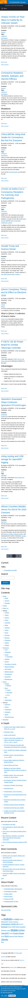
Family (4, 596)
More (2, 942)
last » (20, 556)
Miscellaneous (8, 679)
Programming (8, 674)
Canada (7, 683)
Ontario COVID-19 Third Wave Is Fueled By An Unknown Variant (12, 20)
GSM (13, 927)
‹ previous (10, 556)
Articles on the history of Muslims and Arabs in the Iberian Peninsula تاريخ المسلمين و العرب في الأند (14, 740)
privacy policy (13, 967)
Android (7, 919)
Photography (8, 709)
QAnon (3, 319)
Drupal (6, 654)
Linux (2, 471)
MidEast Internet (9, 671)
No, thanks (12, 995)
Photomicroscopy (9, 717)
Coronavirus (4, 38)
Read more (4, 62)
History (6, 620)
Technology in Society (10, 664)
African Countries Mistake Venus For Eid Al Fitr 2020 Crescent (13, 509)
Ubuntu (4, 939)
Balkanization (4, 921)
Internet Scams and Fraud (11, 765)
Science (3, 32)
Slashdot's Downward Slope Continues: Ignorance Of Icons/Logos (13, 402)
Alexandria (9, 692)
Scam (2, 936)
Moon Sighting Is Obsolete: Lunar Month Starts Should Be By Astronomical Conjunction (13, 837)
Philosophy (8, 640)
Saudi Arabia (8, 700)
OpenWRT (4, 475)
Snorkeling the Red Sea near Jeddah (14, 807)
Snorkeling (7, 712)
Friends (5, 605)
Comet (10, 921)
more (2, 845)
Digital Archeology (9, 666)
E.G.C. (8, 695)
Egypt (6, 688)
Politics (3, 306)
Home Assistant (20, 927)
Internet (7, 661)
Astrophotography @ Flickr (11, 901)
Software (7, 659)
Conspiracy (15, 921)
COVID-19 (4, 36)
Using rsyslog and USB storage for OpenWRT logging (12, 459)
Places (4, 681)
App (13, 919)
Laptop (8, 930)
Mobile (14, 930)
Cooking (7, 612)
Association (9, 656)
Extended (7, 603)
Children (7, 645)
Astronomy (4, 357)
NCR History (8, 669)
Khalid (6, 598)
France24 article (13, 172)
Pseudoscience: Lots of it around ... (13, 791)
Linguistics (7, 622)
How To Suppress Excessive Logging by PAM (15, 842)
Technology (4, 414)
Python (11, 933)
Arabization (8, 652)
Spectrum (11, 936)
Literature (7, 627)
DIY (22, 924)
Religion (7, 642)
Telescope (20, 936)
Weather (8, 685)
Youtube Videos (8, 894)
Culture (3, 304)
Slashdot (3, 416)
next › (17, 556)
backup (21, 919)
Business (7, 637)
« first (7, 556)
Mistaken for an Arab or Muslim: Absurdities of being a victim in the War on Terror (15, 770)
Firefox (9, 927)
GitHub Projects (8, 896)
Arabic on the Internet (10, 735)
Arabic (16, 919)
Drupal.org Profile (8, 899)
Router (21, 933)
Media (6, 625)
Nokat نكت (6, 608)
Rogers (16, 933)
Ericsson (4, 927)
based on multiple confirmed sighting (13, 534)
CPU (20, 924)
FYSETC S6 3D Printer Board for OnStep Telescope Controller (12, 345)
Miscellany (6, 719)
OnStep (21, 930)
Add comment (5, 64)
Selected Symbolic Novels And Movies (14, 804)
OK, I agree (4, 995)
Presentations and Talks (10, 570)
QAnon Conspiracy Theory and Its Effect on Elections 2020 (14, 292)
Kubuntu (3, 930)
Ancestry (7, 600)
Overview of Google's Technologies (13, 785)
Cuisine (8, 690)
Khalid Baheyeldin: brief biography (13, 889)
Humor (6, 632)
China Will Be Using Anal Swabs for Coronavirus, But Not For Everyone (13, 137)
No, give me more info (6, 992)
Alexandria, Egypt (8, 732)
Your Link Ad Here (6, 910)
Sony (6, 936)
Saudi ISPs (8, 676)
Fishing (7, 707)
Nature (6, 714)
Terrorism (7, 635)
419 (2, 919)
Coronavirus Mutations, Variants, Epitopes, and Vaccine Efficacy (12, 76)
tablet (16, 936)
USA (6, 697)
